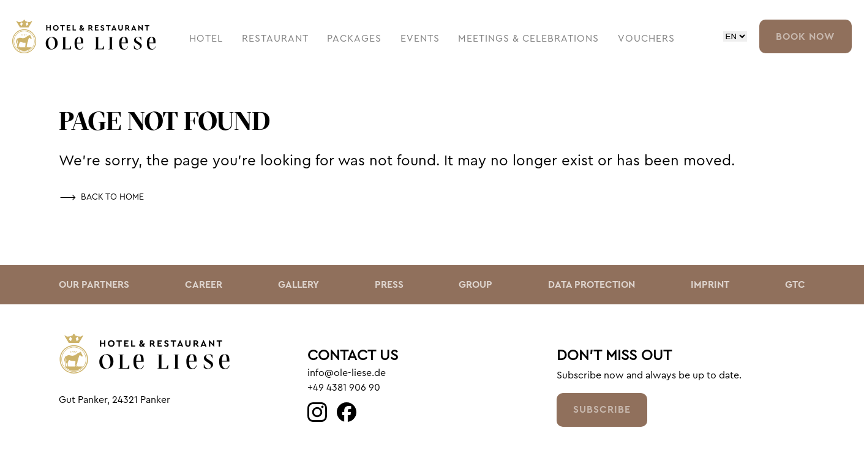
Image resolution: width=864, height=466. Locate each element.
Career (203, 285)
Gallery (298, 285)
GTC (795, 285)
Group (475, 285)
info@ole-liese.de (346, 373)
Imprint (710, 285)
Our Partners (94, 285)
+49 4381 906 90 (343, 388)
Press (389, 285)
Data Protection (591, 285)
